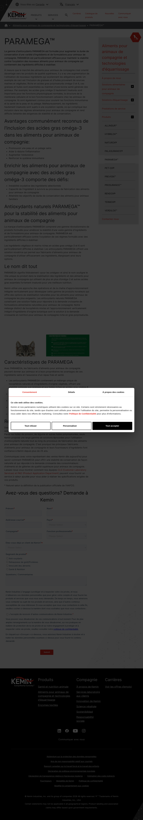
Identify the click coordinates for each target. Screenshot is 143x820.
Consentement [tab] (29, 392)
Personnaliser (71, 426)
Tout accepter (112, 426)
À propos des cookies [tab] (113, 392)
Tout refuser (31, 426)
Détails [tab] (71, 392)
